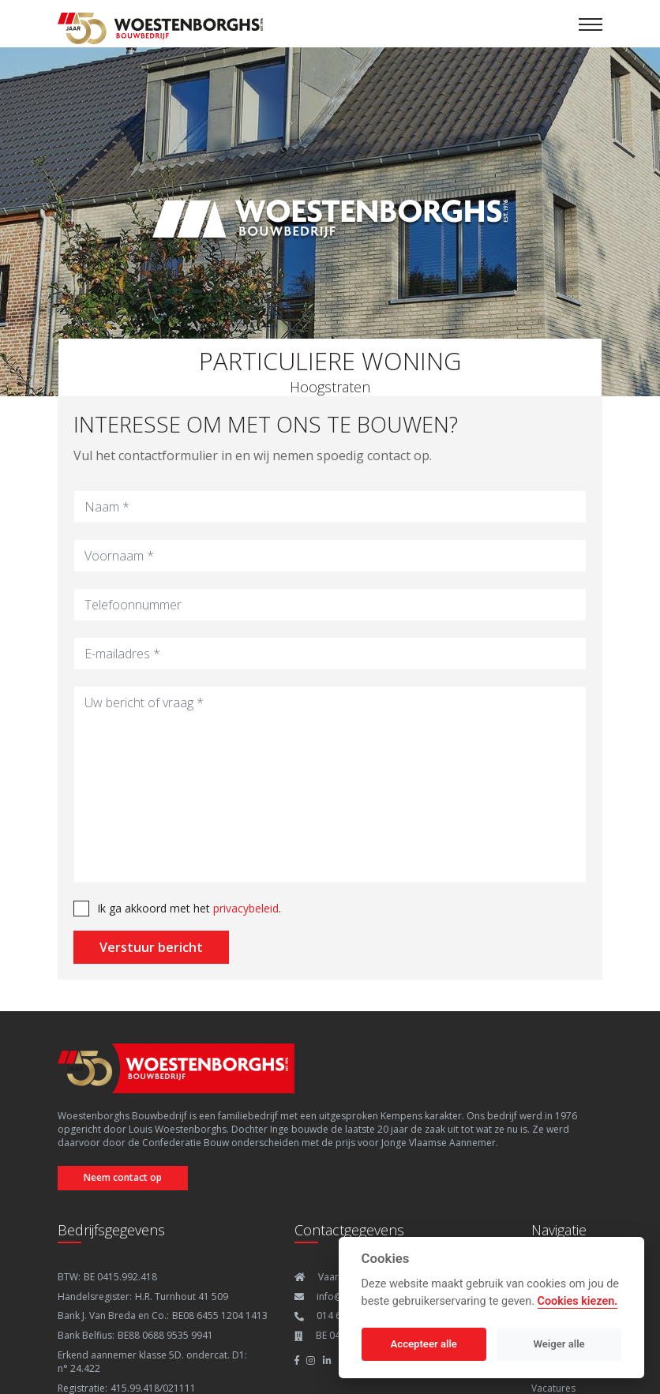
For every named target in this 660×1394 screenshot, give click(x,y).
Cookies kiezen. (578, 1301)
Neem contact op (120, 1177)
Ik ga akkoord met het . (189, 908)
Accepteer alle (424, 1344)
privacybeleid (246, 908)
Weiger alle (559, 1344)
